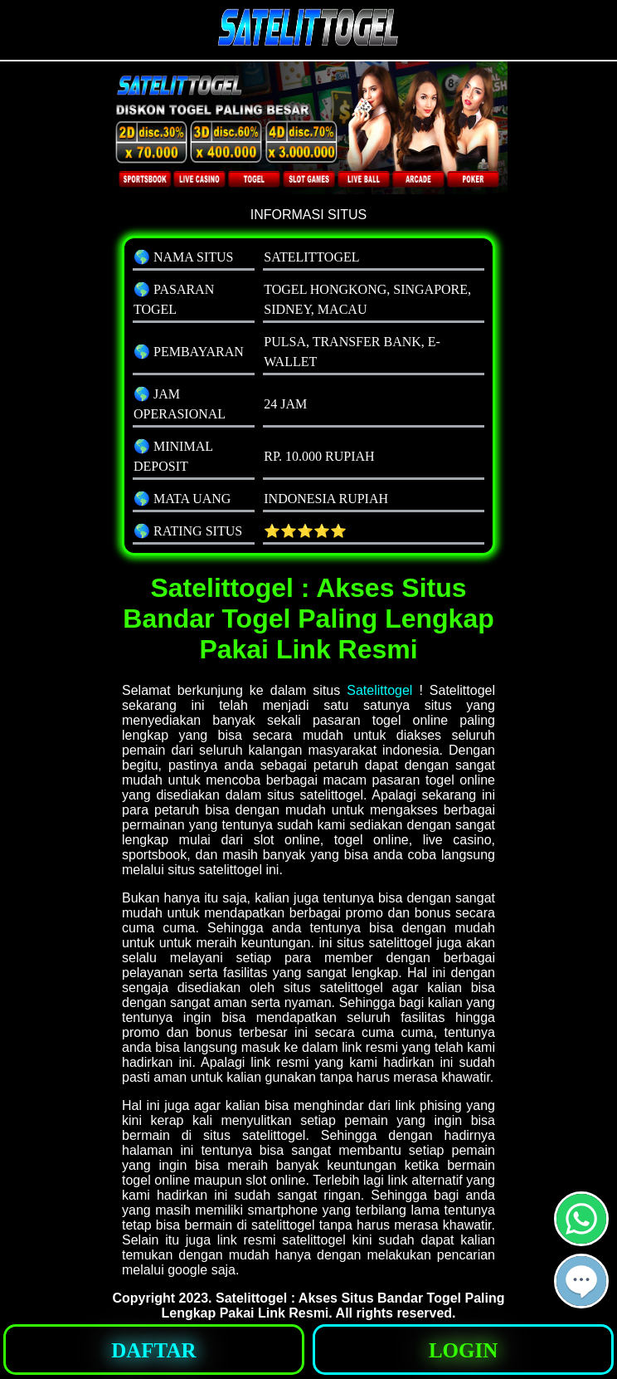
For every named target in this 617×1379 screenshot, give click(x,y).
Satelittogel (379, 690)
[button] (581, 1281)
